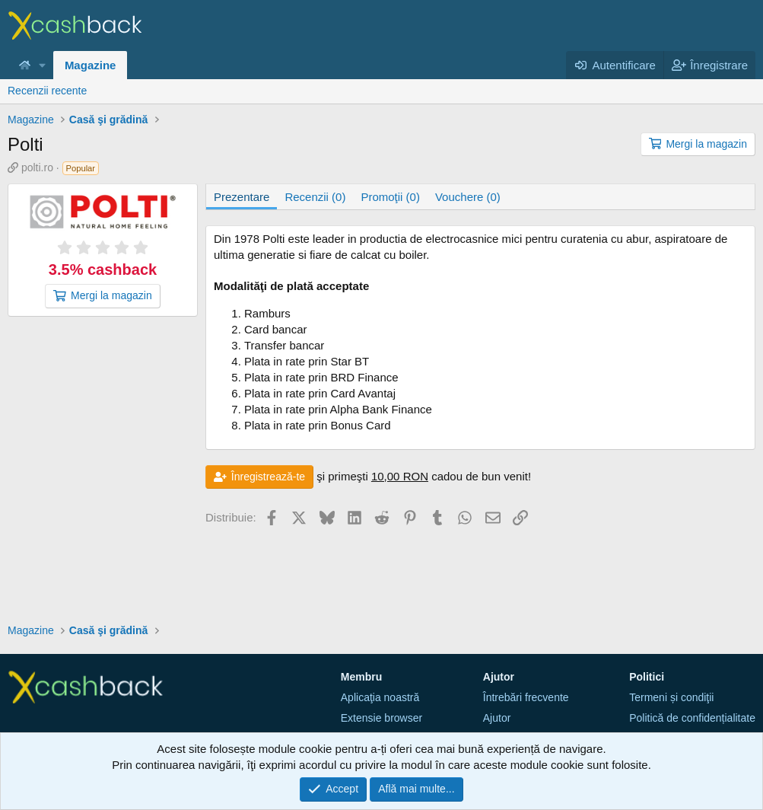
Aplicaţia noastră (380, 697)
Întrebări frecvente (526, 697)
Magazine (90, 65)
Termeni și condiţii (671, 697)
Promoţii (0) (390, 196)
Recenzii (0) (315, 196)
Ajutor (497, 718)
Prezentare (241, 196)
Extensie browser (381, 718)
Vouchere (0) (468, 196)
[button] (42, 65)
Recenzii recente (47, 91)
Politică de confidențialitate (692, 718)
